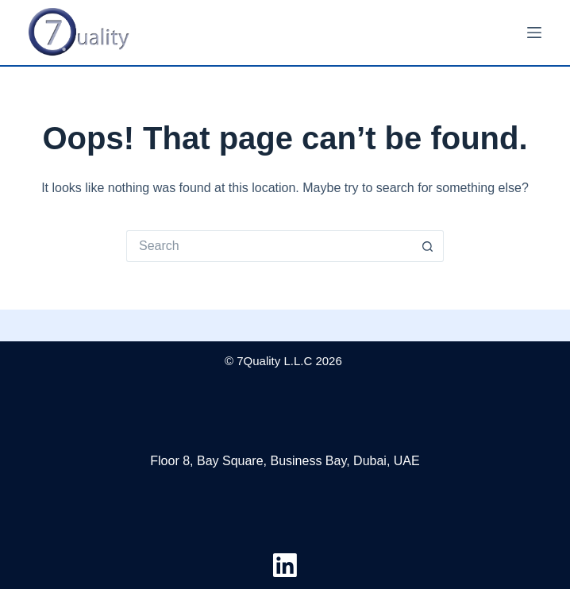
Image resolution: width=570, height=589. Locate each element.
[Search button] (428, 246)
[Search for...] (269, 246)
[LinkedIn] (285, 565)
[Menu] (534, 32)
